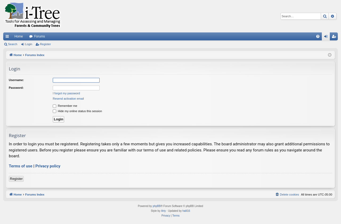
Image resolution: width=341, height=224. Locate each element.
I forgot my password (66, 93)
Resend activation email (68, 98)
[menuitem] (318, 36)
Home (18, 36)
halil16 (186, 210)
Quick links (8, 37)
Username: (16, 80)
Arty (163, 210)
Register (45, 44)
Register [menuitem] (335, 37)
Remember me (65, 105)
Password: (16, 87)
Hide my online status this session (77, 111)
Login (28, 44)
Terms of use (20, 166)
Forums (39, 36)
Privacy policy (47, 166)
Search (12, 44)
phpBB (157, 206)
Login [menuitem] (327, 37)
